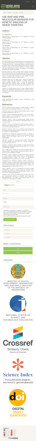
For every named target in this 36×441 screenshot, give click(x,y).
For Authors (7, 233)
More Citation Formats (10, 219)
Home (4, 12)
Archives (9, 12)
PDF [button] (18, 181)
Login (33, 1)
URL (20, 117)
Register (28, 1)
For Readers (7, 230)
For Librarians (7, 237)
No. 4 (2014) (15, 12)
